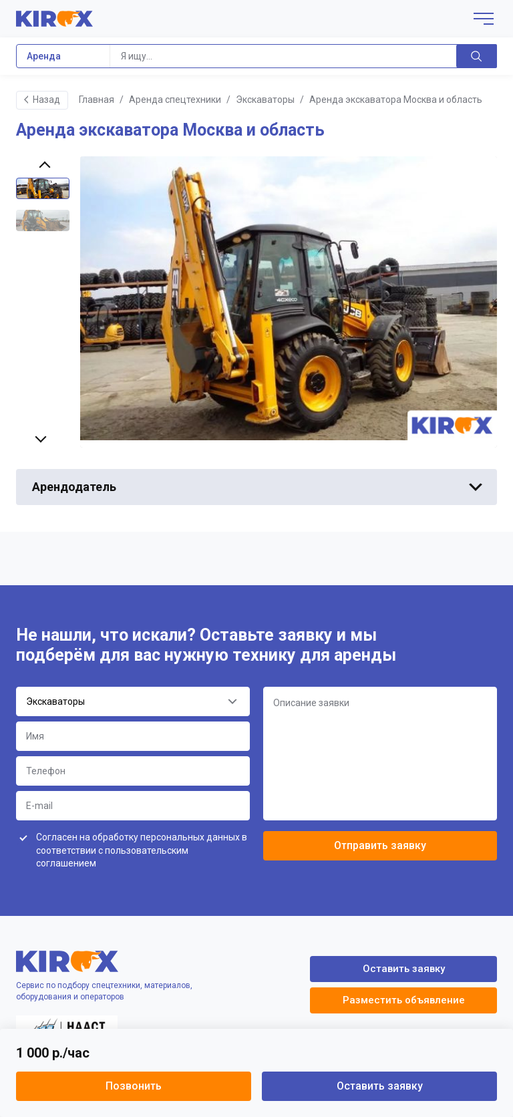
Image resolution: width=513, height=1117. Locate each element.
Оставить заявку (380, 1086)
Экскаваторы (265, 99)
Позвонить (134, 1086)
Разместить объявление (404, 1000)
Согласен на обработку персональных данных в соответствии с (141, 850)
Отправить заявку (380, 845)
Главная (96, 99)
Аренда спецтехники (175, 99)
